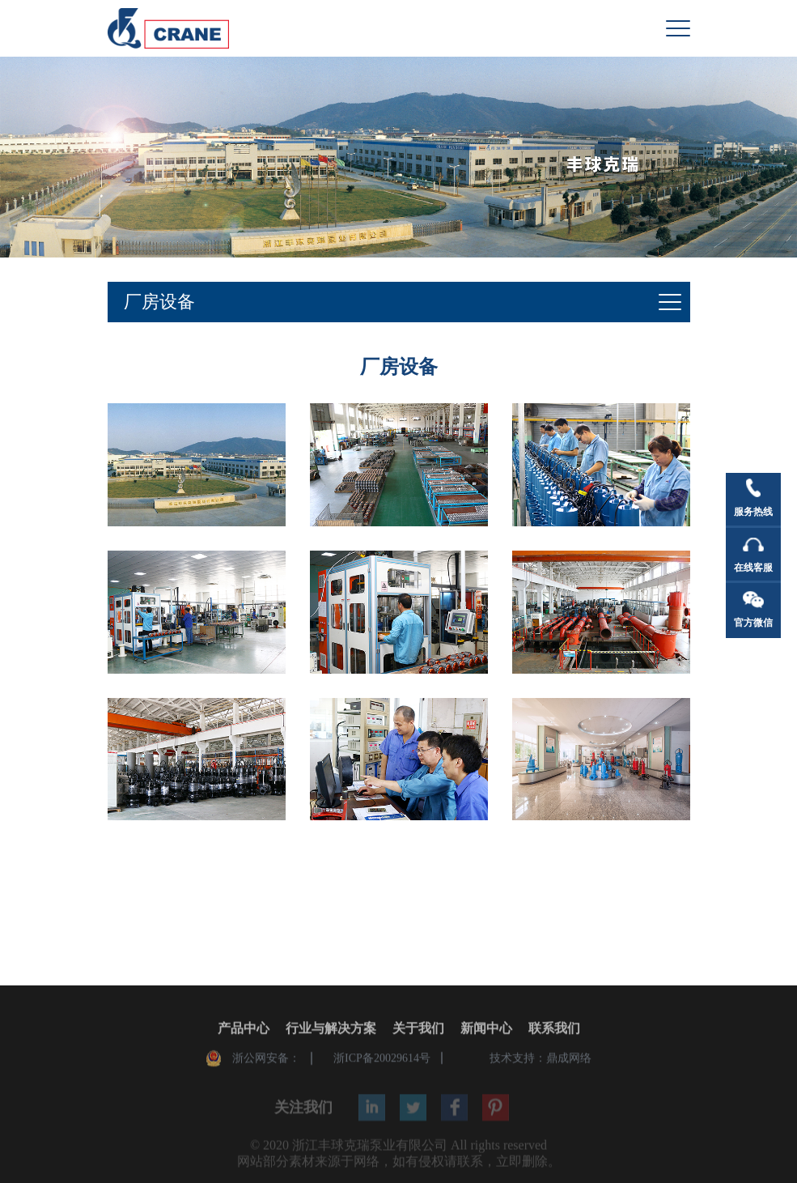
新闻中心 (486, 1030)
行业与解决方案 (331, 1030)
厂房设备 (159, 301)
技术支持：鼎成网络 (540, 1060)
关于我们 (418, 1030)
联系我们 (554, 1030)
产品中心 (243, 1030)
